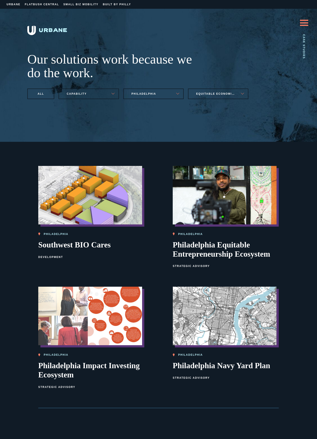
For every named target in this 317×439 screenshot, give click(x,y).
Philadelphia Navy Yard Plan (221, 365)
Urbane (13, 4)
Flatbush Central (42, 4)
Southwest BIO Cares (74, 244)
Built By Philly (117, 4)
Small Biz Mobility (80, 4)
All (41, 93)
